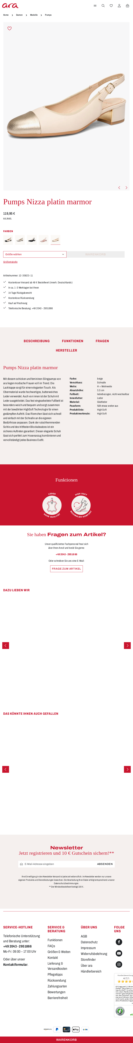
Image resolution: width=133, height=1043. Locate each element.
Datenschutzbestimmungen (66, 883)
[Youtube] (119, 953)
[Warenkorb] (127, 5)
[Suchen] (103, 5)
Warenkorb (66, 1039)
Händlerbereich (91, 971)
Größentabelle (10, 262)
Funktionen (55, 940)
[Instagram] (119, 964)
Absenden (105, 864)
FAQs (51, 946)
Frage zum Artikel (66, 568)
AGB (84, 936)
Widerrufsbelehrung (94, 954)
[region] (66, 106)
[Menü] (95, 5)
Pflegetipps (55, 975)
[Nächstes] (126, 187)
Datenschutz (89, 942)
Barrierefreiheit (58, 998)
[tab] (37, 341)
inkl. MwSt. (7, 218)
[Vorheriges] (119, 187)
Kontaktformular (15, 965)
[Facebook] (119, 942)
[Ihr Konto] (119, 5)
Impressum (88, 948)
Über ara (86, 966)
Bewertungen (56, 992)
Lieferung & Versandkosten (57, 966)
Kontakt (53, 958)
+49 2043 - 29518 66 (66, 554)
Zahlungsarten (57, 986)
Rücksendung (57, 980)
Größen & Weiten (59, 952)
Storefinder (88, 960)
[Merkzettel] (111, 5)
